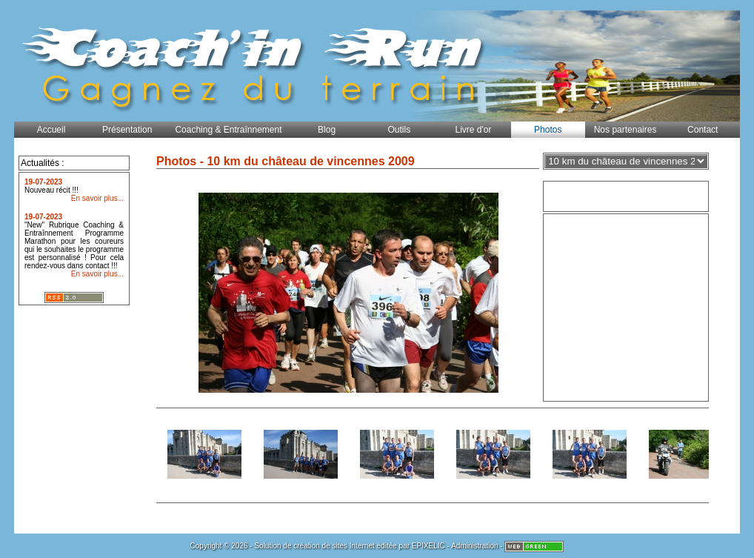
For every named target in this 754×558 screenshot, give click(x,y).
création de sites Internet (334, 546)
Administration (474, 546)
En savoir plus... (97, 198)
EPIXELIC (428, 546)
